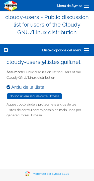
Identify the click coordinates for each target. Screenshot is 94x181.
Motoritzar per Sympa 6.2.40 (51, 173)
